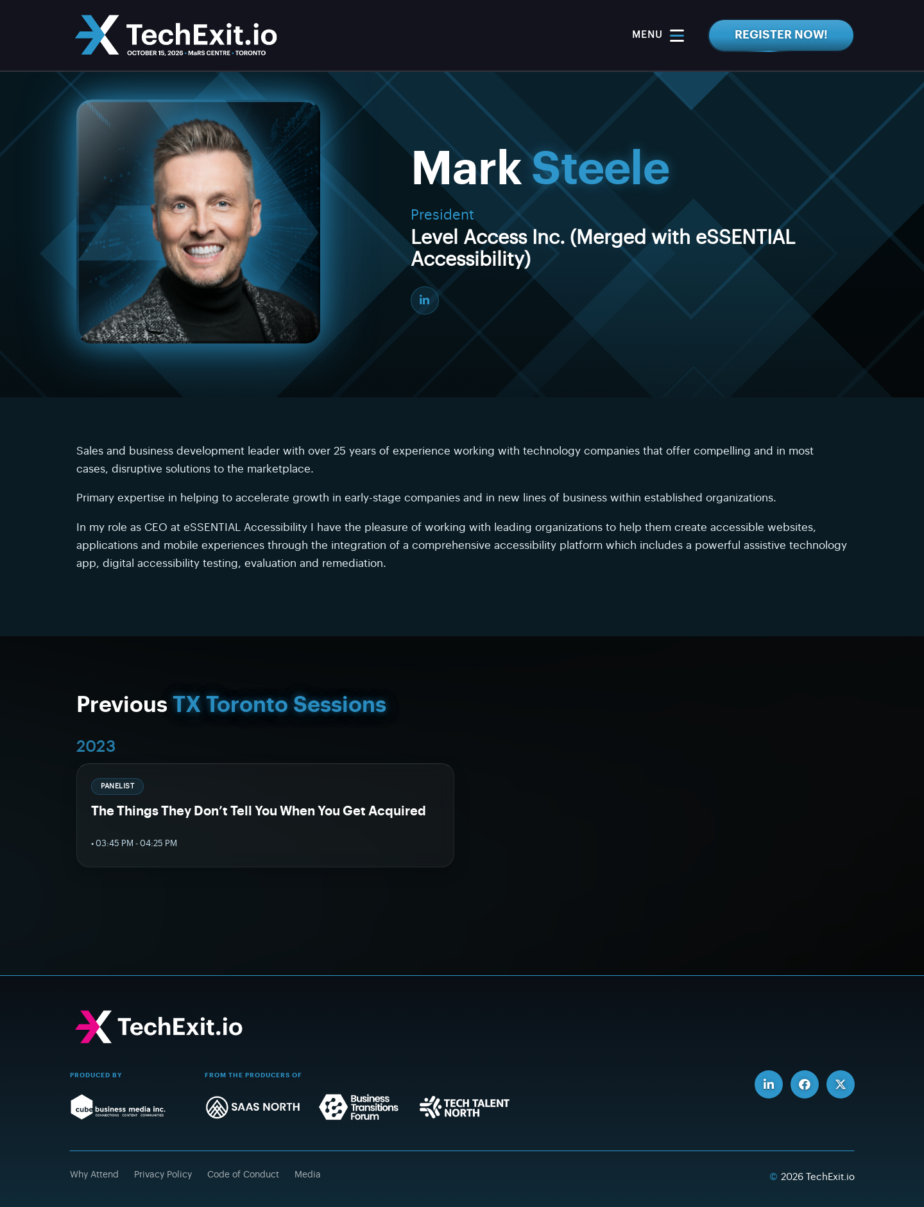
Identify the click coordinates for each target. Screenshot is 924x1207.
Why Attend (94, 1174)
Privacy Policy (163, 1174)
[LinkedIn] (425, 300)
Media (308, 1174)
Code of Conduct (243, 1174)
